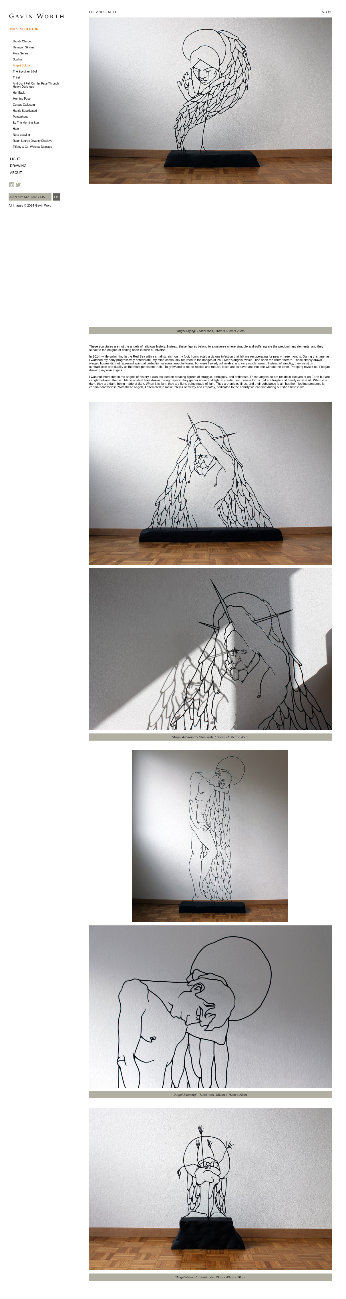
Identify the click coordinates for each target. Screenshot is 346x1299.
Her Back (19, 92)
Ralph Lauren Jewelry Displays (32, 140)
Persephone (20, 116)
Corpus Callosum (24, 104)
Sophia (17, 59)
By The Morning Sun (26, 122)
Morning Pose (22, 98)
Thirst (16, 77)
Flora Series (20, 53)
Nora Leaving (21, 134)
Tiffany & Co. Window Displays (32, 146)
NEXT (112, 12)
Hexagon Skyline (23, 47)
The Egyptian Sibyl (25, 71)
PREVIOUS (97, 12)
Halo (16, 128)
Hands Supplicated (25, 110)
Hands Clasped (22, 41)
